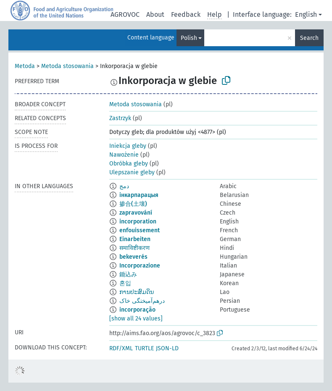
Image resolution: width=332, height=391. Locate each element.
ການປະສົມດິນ (136, 292)
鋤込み (128, 274)
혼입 (125, 283)
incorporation (137, 221)
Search (309, 38)
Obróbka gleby (128, 163)
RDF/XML (121, 348)
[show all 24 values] (136, 318)
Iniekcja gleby (127, 146)
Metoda (25, 66)
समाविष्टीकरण (134, 248)
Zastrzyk (120, 118)
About (155, 14)
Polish (189, 38)
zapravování (135, 212)
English (306, 14)
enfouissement (139, 230)
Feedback (185, 14)
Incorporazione (139, 265)
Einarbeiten (134, 239)
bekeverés (133, 256)
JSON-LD (167, 348)
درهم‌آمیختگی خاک (142, 300)
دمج (124, 186)
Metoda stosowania (67, 66)
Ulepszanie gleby (132, 172)
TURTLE (144, 348)
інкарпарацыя (138, 195)
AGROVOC (125, 14)
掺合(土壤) (133, 203)
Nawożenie (124, 154)
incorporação (137, 309)
